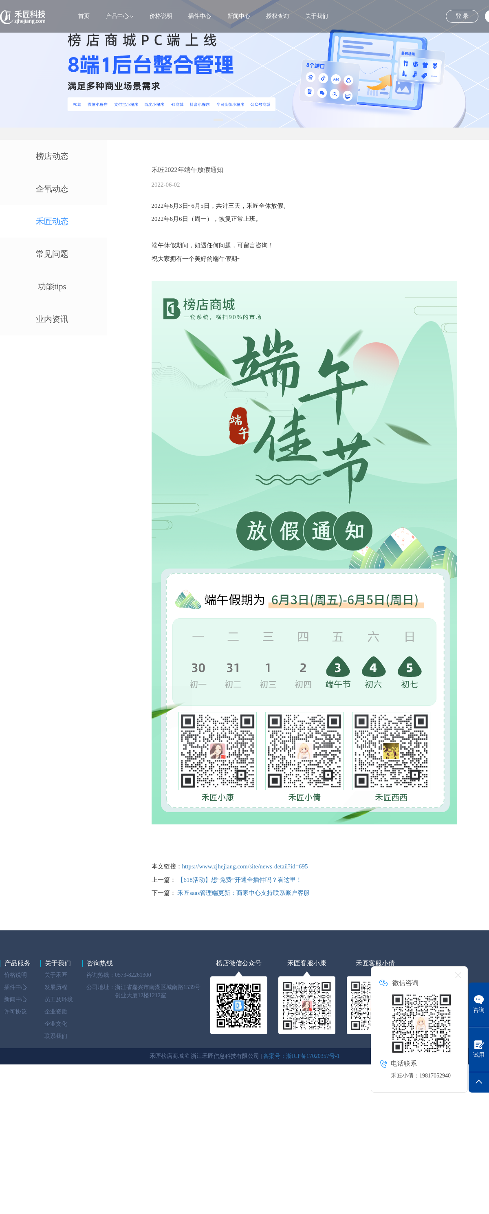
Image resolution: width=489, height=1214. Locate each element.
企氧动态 (52, 188)
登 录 (462, 16)
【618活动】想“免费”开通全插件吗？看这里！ (239, 880)
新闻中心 (238, 16)
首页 (84, 16)
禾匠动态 (52, 221)
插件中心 (199, 16)
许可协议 (15, 1012)
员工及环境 (58, 999)
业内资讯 (52, 319)
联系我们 (55, 1036)
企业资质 (55, 1012)
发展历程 (55, 987)
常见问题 (52, 253)
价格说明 (161, 16)
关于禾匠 (55, 975)
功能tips (52, 286)
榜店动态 (52, 156)
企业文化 (55, 1024)
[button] (218, 120)
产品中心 (117, 16)
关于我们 (316, 16)
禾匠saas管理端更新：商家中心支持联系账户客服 (243, 893)
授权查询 (277, 16)
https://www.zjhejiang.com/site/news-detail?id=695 (245, 866)
